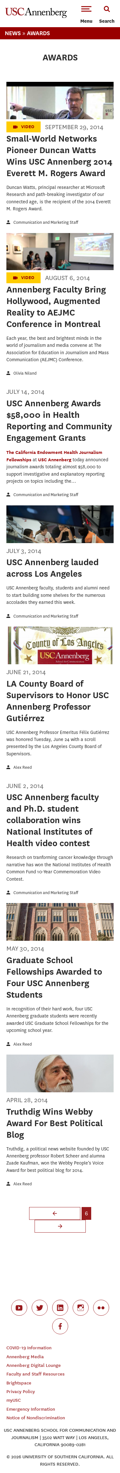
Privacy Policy (20, 1391)
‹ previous (54, 1213)
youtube (19, 1308)
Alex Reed (22, 767)
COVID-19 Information (29, 1348)
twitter (40, 1308)
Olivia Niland (24, 373)
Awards (38, 33)
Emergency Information (30, 1409)
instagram (81, 1308)
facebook (60, 1326)
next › (60, 1226)
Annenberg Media (25, 1357)
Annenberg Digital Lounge (33, 1365)
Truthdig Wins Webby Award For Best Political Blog (54, 1123)
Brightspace (18, 1383)
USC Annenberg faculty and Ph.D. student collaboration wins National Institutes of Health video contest (52, 820)
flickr (101, 1308)
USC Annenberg (55, 459)
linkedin (60, 1308)
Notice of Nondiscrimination (35, 1418)
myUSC (13, 1400)
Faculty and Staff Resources (35, 1374)
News (13, 33)
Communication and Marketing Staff (45, 222)
